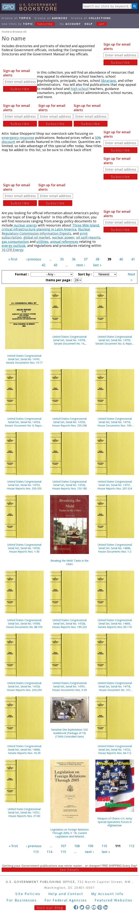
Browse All (16, 18)
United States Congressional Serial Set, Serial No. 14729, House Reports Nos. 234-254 (24, 686)
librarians (108, 80)
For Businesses (22, 900)
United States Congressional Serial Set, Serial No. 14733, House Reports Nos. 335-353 (24, 485)
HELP (89, 24)
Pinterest (99, 907)
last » (97, 265)
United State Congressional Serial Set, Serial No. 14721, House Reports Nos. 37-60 (24, 812)
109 (90, 846)
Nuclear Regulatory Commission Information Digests (46, 231)
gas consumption (15, 241)
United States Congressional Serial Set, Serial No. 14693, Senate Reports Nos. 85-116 (115, 623)
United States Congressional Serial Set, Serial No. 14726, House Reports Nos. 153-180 (69, 485)
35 (62, 259)
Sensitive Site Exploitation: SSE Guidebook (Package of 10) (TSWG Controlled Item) (69, 733)
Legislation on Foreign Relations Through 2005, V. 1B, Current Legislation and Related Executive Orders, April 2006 (69, 833)
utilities (42, 241)
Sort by (84, 274)
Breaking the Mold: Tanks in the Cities (69, 562)
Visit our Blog (50, 907)
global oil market (36, 237)
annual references (64, 241)
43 (55, 265)
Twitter (82, 907)
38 (97, 259)
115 (63, 852)
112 (131, 846)
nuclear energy (25, 225)
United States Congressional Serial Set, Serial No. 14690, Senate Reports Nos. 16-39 (24, 749)
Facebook (76, 907)
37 (85, 259)
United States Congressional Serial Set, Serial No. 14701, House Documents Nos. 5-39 (69, 686)
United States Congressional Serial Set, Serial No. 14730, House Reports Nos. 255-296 (69, 422)
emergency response (18, 137)
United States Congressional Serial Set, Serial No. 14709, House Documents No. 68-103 (24, 623)
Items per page (58, 280)
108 (77, 846)
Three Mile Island (85, 225)
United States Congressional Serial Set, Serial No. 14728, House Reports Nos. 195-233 (69, 623)
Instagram (88, 907)
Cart (101, 24)
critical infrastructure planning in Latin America (39, 229)
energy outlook (13, 245)
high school (80, 88)
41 (133, 259)
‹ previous (33, 259)
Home (6, 31)
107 (63, 846)
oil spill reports (88, 237)
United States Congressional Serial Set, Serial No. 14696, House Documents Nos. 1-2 (115, 548)
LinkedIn (105, 907)
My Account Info (107, 894)
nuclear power (63, 237)
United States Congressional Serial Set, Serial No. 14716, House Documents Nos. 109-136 (114, 422)
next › (80, 265)
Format (21, 274)
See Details (69, 870)
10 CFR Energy (13, 250)
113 (36, 852)
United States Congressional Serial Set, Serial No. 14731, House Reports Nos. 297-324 (114, 485)
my (70, 24)
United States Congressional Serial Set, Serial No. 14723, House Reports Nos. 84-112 (115, 749)
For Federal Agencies (66, 900)
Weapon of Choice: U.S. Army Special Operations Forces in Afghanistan (115, 822)
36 (73, 259)
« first (12, 259)
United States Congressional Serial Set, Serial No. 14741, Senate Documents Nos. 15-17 (24, 359)
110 (104, 846)
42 (43, 265)
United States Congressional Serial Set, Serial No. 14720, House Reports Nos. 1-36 (24, 548)
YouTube (94, 907)
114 (49, 852)
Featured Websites (113, 900)
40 (121, 259)
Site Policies (27, 894)
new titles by (30, 24)
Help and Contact (65, 894)
